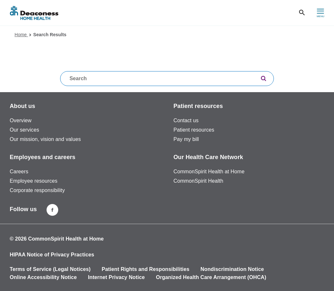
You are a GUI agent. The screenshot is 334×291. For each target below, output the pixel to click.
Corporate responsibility (37, 190)
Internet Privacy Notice (116, 277)
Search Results (50, 34)
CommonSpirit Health (198, 181)
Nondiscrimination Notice (232, 269)
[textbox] (167, 78)
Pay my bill (186, 139)
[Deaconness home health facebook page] (52, 210)
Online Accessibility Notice (43, 277)
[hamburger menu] (320, 13)
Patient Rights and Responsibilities (145, 269)
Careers (19, 171)
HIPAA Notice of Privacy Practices (52, 254)
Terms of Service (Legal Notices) (50, 269)
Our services (24, 130)
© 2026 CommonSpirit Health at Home (57, 239)
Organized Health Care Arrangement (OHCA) (211, 277)
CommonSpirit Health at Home (209, 171)
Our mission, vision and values (45, 139)
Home (23, 34)
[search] (263, 79)
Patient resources (194, 130)
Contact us (186, 120)
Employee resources (34, 181)
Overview (20, 120)
